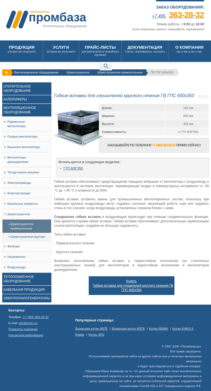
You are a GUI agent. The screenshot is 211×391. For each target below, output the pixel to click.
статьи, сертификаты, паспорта (145, 49)
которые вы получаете (61, 49)
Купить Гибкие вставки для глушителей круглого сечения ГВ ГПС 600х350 (133, 285)
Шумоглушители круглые (27, 236)
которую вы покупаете (22, 49)
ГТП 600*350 (73, 168)
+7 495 (178, 16)
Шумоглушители (77, 72)
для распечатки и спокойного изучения (100, 50)
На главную (7, 72)
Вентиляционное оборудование (36, 72)
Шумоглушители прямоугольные (120, 72)
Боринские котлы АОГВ (128, 328)
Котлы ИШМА (158, 328)
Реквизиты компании (23, 329)
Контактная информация (26, 335)
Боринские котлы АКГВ (91, 328)
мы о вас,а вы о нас (189, 49)
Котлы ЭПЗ (96, 334)
